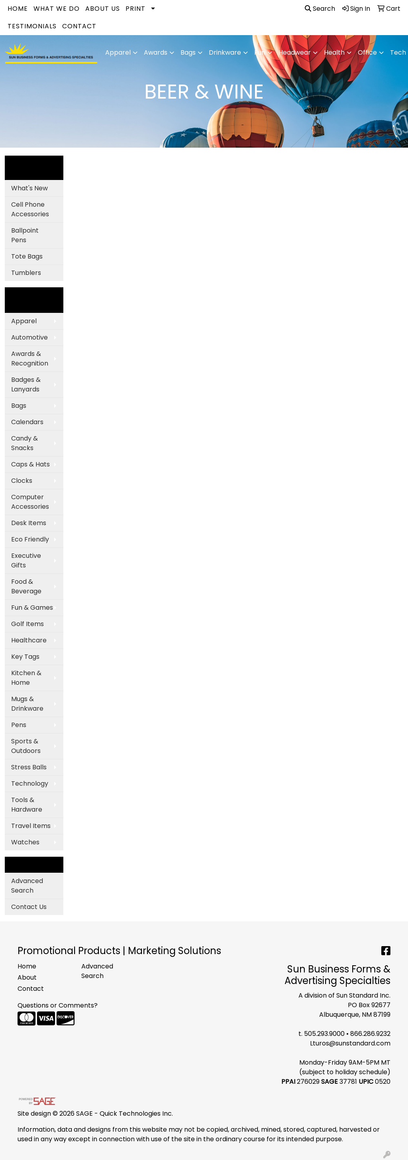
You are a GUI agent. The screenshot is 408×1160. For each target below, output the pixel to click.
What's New (29, 188)
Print (135, 8)
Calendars (27, 422)
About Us (102, 8)
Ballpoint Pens (25, 235)
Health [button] (334, 52)
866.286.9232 (370, 1033)
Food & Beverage (26, 586)
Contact (79, 26)
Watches (25, 842)
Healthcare (29, 640)
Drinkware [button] (225, 52)
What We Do (56, 8)
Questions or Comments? (58, 1005)
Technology (29, 783)
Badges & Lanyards (26, 384)
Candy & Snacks (24, 443)
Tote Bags (27, 256)
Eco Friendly (30, 539)
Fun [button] (259, 52)
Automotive (29, 337)
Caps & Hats (30, 464)
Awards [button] (155, 52)
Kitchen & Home (26, 677)
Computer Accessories (30, 501)
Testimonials (32, 26)
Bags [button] (188, 52)
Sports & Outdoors (26, 746)
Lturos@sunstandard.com (350, 1043)
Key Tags (25, 656)
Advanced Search (27, 885)
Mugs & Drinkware (27, 703)
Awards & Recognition (29, 358)
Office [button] (367, 52)
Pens (18, 724)
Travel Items (31, 825)
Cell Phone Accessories (30, 209)
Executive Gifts (26, 560)
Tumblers (26, 272)
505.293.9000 (324, 1033)
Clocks (21, 480)
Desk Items (28, 523)
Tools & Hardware (26, 804)
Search (320, 8)
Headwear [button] (295, 52)
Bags (18, 405)
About (27, 977)
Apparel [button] (118, 52)
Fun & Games (32, 607)
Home (18, 8)
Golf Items (27, 623)
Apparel (24, 321)
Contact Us (29, 906)
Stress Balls (29, 767)
